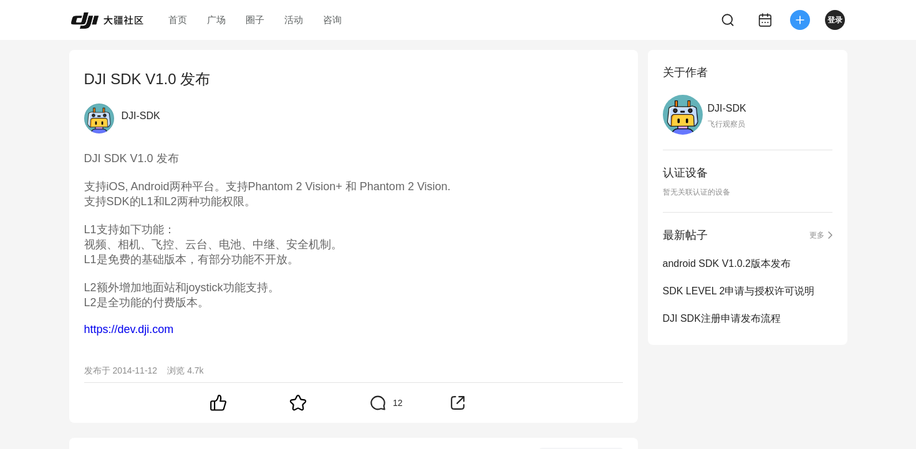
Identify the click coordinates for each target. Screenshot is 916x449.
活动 (293, 19)
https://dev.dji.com (129, 329)
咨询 (332, 19)
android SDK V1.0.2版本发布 (727, 263)
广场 (216, 19)
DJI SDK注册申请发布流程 (722, 318)
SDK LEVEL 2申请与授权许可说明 (739, 291)
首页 (177, 19)
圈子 (255, 19)
